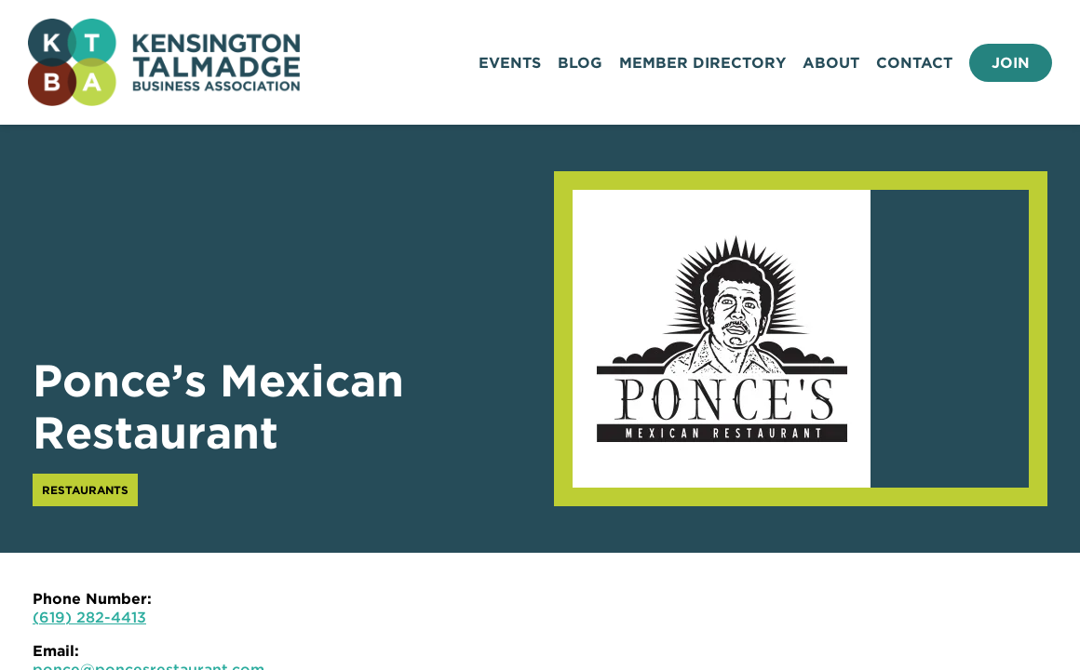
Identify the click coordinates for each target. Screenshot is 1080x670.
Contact (914, 63)
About (831, 63)
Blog (580, 63)
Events (510, 63)
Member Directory (702, 63)
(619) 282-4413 (89, 617)
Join (1011, 63)
